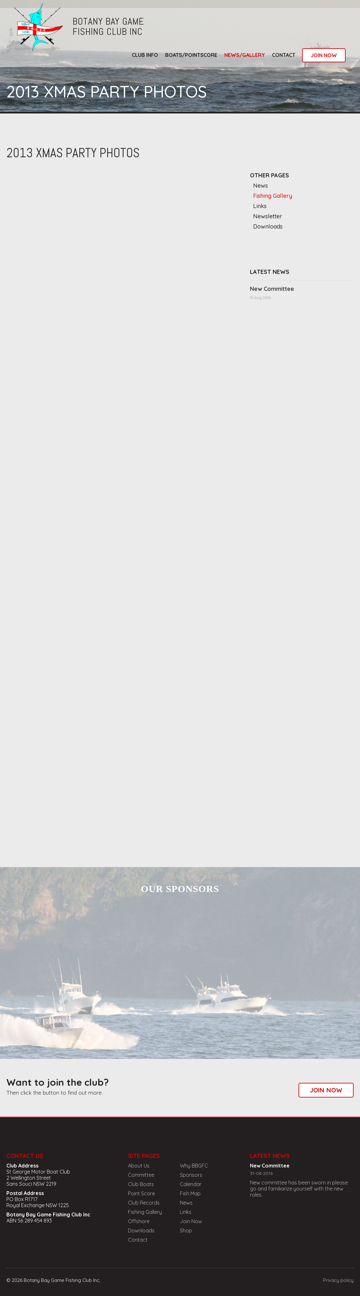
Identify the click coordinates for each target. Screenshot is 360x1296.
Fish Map (190, 1193)
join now (324, 55)
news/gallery (244, 55)
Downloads (268, 226)
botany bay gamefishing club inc (108, 26)
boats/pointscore (191, 55)
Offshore (138, 1221)
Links (260, 206)
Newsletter (267, 216)
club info (145, 55)
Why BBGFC (194, 1165)
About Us (138, 1165)
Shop (186, 1230)
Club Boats (141, 1184)
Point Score (141, 1193)
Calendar (191, 1184)
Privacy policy (338, 1280)
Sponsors (191, 1175)
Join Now (191, 1221)
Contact (283, 55)
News (260, 185)
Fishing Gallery (272, 195)
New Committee (272, 288)
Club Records (144, 1202)
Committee (141, 1175)
